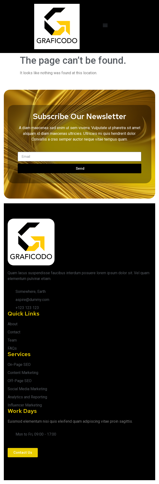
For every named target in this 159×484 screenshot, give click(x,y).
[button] (105, 25)
